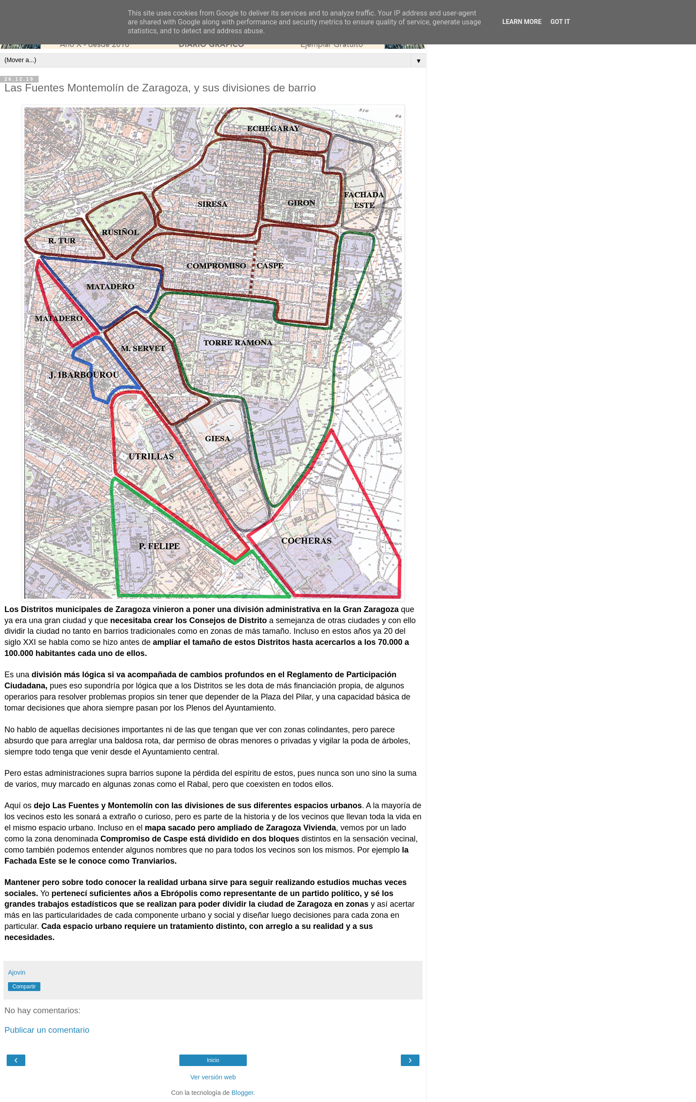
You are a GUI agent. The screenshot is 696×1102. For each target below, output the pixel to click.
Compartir (24, 987)
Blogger (242, 1092)
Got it (560, 22)
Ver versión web (213, 1077)
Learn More (522, 22)
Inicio (213, 1060)
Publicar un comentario (46, 1030)
